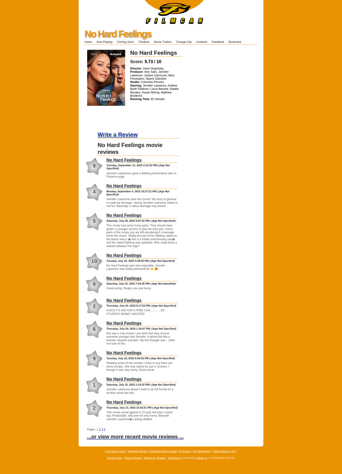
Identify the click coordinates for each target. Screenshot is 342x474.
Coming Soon (125, 42)
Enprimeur (185, 451)
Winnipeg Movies (138, 451)
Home (88, 42)
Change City (184, 42)
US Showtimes (201, 451)
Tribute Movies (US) (224, 451)
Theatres (143, 42)
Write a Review (118, 134)
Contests (201, 42)
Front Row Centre (115, 451)
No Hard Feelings (118, 34)
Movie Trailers (163, 42)
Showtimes (174, 457)
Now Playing (104, 42)
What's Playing (133, 457)
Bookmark (236, 42)
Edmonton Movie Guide (163, 451)
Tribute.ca (201, 457)
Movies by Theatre (155, 457)
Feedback (218, 42)
